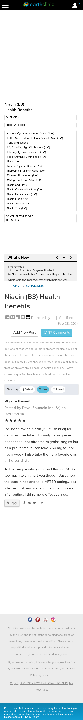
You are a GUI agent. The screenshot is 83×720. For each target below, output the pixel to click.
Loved (58, 389)
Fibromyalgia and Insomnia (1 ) (26, 152)
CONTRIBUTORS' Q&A (19, 216)
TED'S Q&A (12, 220)
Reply (11, 503)
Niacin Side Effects (18, 203)
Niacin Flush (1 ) (17, 199)
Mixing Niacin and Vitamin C (24, 180)
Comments (57, 332)
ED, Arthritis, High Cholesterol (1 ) (28, 147)
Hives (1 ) (13, 161)
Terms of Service (50, 668)
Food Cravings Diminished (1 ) (26, 156)
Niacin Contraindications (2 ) (25, 189)
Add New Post (24, 332)
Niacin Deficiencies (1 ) (22, 194)
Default (27, 389)
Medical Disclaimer (27, 668)
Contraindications (17, 142)
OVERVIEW (12, 117)
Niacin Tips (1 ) (17, 208)
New (43, 389)
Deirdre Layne (42, 318)
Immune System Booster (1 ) (25, 166)
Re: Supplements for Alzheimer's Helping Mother (40, 274)
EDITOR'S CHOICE (17, 125)
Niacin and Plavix (17, 185)
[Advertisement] (41, 576)
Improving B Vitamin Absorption (26, 170)
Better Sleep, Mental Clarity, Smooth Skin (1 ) (35, 138)
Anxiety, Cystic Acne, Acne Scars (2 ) (30, 133)
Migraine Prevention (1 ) (22, 175)
